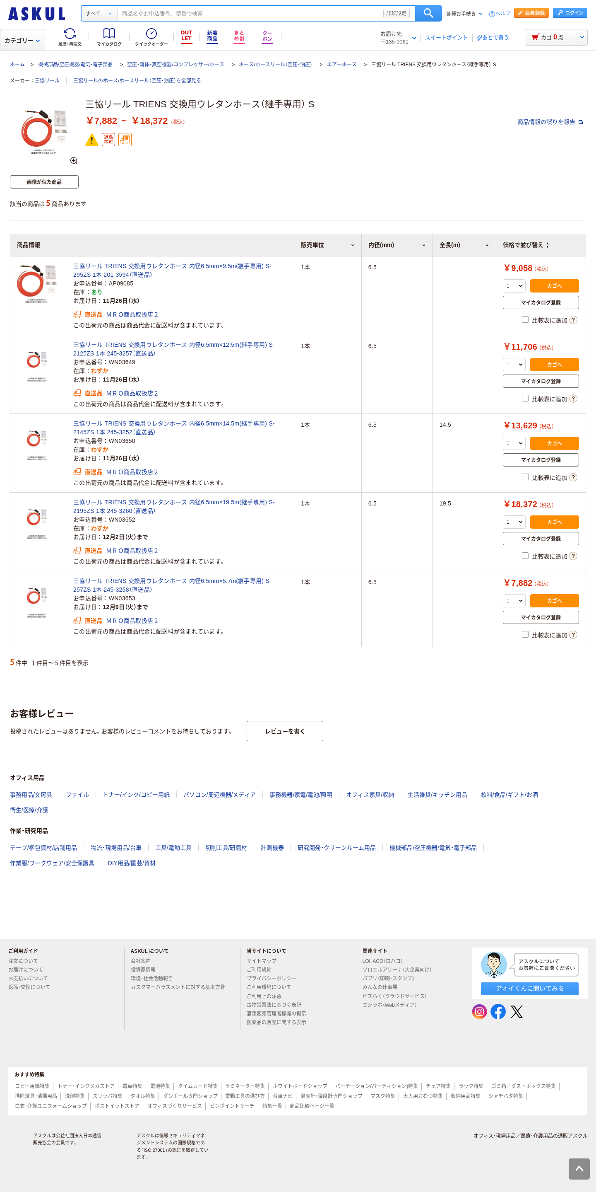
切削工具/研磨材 (226, 847)
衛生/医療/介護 (29, 810)
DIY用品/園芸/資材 (132, 863)
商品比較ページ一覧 (312, 1106)
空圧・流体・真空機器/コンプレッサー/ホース (175, 65)
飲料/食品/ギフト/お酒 (509, 794)
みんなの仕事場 (383, 987)
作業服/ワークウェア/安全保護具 (52, 863)
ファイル (77, 794)
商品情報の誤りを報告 (550, 121)
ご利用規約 (262, 970)
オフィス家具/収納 (370, 794)
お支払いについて (31, 979)
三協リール (47, 81)
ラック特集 (471, 1086)
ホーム (17, 65)
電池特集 (160, 1086)
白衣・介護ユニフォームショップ (51, 1106)
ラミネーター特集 (245, 1086)
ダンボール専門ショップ (190, 1096)
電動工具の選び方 (245, 1096)
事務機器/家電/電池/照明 (300, 794)
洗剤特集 (75, 1096)
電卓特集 (132, 1086)
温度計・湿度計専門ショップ (331, 1096)
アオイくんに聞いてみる (530, 988)
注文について (26, 961)
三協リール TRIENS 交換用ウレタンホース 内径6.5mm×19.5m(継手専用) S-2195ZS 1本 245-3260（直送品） (174, 506)
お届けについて (29, 970)
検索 (428, 13)
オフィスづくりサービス (174, 1106)
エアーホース (342, 65)
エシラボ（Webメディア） (393, 1005)
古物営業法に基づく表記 (277, 1005)
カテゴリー (22, 40)
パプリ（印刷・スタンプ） (392, 979)
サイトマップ (261, 961)
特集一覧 (272, 1106)
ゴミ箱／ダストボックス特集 (523, 1086)
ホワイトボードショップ (300, 1086)
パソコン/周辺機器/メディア (219, 794)
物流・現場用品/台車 (116, 847)
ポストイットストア (117, 1106)
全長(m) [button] (464, 245)
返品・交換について (32, 987)
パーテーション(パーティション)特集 (376, 1086)
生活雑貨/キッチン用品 (437, 794)
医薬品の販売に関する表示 (280, 1022)
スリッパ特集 (108, 1096)
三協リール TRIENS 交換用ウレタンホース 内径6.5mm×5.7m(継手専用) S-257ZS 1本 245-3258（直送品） (172, 585)
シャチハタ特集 (505, 1096)
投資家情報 (146, 970)
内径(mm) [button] (397, 245)
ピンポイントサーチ (232, 1106)
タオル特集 (142, 1096)
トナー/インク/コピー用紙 (136, 794)
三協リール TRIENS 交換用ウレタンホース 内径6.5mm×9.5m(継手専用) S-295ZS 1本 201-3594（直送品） (172, 270)
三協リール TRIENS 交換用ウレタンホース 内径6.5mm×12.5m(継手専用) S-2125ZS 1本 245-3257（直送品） (174, 349)
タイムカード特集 (198, 1086)
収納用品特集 (466, 1096)
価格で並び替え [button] (525, 245)
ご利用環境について (272, 987)
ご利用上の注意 (267, 996)
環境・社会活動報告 (155, 979)
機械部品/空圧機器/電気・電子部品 (75, 65)
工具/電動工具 (173, 847)
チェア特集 (438, 1086)
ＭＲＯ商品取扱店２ (132, 314)
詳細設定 (396, 13)
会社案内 (144, 961)
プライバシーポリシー (275, 979)
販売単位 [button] (328, 245)
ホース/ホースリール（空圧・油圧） (275, 65)
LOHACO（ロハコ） (386, 961)
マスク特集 (382, 1096)
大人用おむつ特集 (423, 1096)
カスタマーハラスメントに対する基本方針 (178, 990)
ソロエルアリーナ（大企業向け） (401, 970)
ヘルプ (502, 14)
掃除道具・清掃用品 (36, 1096)
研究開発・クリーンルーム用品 (337, 847)
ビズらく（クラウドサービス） (398, 996)
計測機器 (272, 847)
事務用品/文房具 (31, 794)
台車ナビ (283, 1096)
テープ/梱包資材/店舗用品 (43, 847)
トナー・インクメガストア (86, 1086)
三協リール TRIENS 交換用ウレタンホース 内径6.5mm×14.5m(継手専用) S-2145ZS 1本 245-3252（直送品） (174, 427)
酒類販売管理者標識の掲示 (280, 1014)
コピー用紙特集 (32, 1086)
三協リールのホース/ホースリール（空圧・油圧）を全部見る (137, 81)
